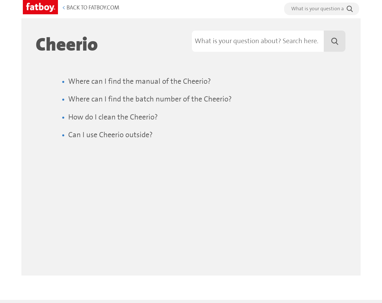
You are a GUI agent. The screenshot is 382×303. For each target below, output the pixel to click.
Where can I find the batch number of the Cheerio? (150, 99)
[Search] (268, 41)
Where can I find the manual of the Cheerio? (139, 81)
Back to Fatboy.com (90, 8)
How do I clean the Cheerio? (113, 117)
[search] (321, 9)
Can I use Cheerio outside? (110, 135)
